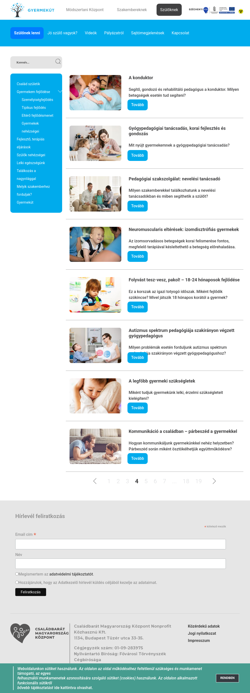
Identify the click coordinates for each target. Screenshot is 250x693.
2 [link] (118, 481)
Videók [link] (91, 33)
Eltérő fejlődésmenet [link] (37, 115)
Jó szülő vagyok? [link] (62, 33)
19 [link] (198, 481)
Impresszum (199, 640)
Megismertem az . (56, 574)
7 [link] (164, 481)
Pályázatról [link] (114, 33)
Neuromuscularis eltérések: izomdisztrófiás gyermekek (184, 229)
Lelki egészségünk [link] (31, 163)
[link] (36, 62)
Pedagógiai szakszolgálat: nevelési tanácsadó (174, 178)
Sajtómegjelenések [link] (147, 33)
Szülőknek (169, 9)
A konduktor (141, 77)
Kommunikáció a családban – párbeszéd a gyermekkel (183, 431)
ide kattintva (65, 687)
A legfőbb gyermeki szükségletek (162, 381)
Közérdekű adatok (204, 626)
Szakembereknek (132, 9)
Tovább (137, 104)
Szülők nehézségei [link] (31, 155)
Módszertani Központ (85, 9)
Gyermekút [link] (25, 202)
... (174, 481)
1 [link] (109, 481)
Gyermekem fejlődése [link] (33, 92)
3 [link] (127, 481)
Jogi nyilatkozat (202, 633)
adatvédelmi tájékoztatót (71, 574)
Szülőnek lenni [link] (27, 33)
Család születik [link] (28, 84)
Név (18, 554)
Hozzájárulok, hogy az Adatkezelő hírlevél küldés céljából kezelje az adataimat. (87, 582)
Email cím (25, 535)
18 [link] (186, 481)
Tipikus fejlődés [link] (34, 108)
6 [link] (155, 481)
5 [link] (146, 481)
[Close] (227, 678)
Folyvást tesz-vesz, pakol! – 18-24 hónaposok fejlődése (184, 279)
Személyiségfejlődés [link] (37, 100)
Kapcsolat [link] (180, 33)
